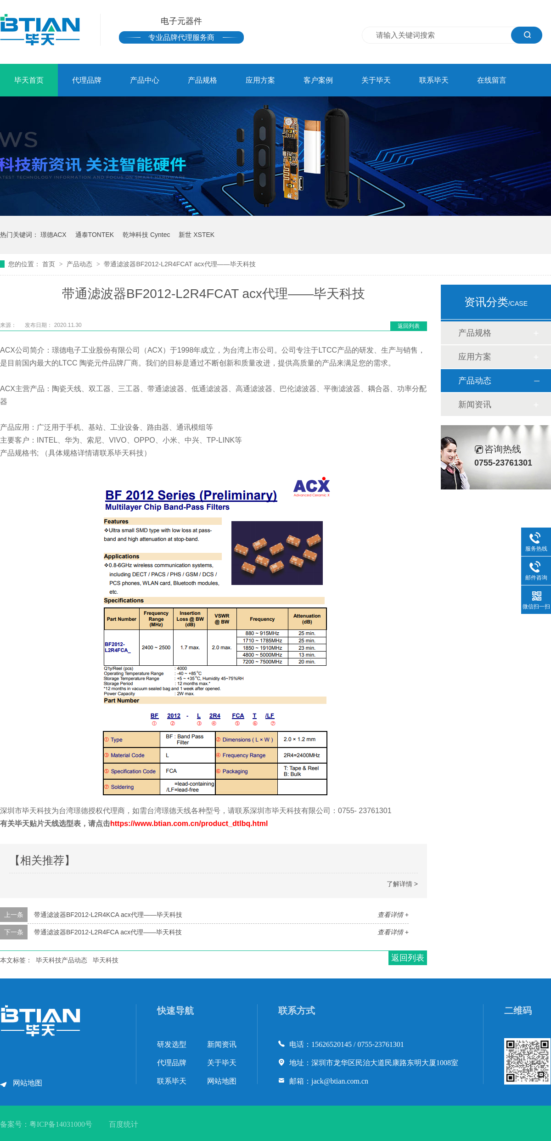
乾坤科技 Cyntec (146, 234)
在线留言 (491, 80)
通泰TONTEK (94, 234)
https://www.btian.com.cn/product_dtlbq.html (189, 823)
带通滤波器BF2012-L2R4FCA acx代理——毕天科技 (108, 932)
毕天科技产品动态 (61, 960)
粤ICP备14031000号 (60, 1124)
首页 (49, 264)
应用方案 (260, 80)
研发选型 (171, 1044)
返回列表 (409, 326)
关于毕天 (376, 80)
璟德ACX (53, 234)
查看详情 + (393, 914)
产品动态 (80, 264)
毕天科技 (105, 960)
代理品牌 (86, 80)
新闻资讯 (474, 404)
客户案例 (318, 80)
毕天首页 (29, 80)
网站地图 (27, 1083)
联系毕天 (434, 80)
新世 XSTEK (196, 234)
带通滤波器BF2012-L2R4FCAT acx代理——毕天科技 (179, 264)
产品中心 (144, 80)
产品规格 (202, 80)
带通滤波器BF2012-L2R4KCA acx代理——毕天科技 (108, 914)
